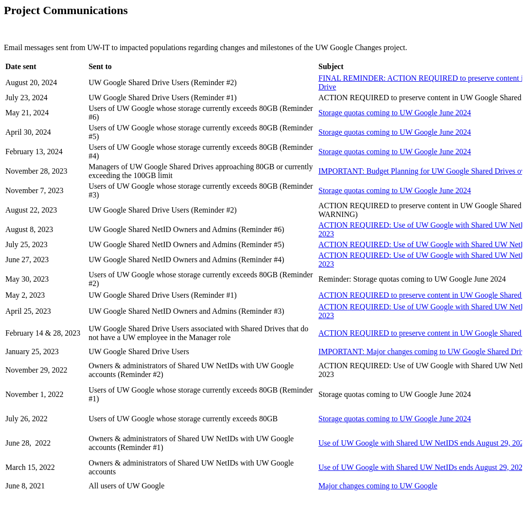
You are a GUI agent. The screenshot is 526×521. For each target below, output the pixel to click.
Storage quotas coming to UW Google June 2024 (394, 112)
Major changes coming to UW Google (378, 486)
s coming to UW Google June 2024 (394, 151)
